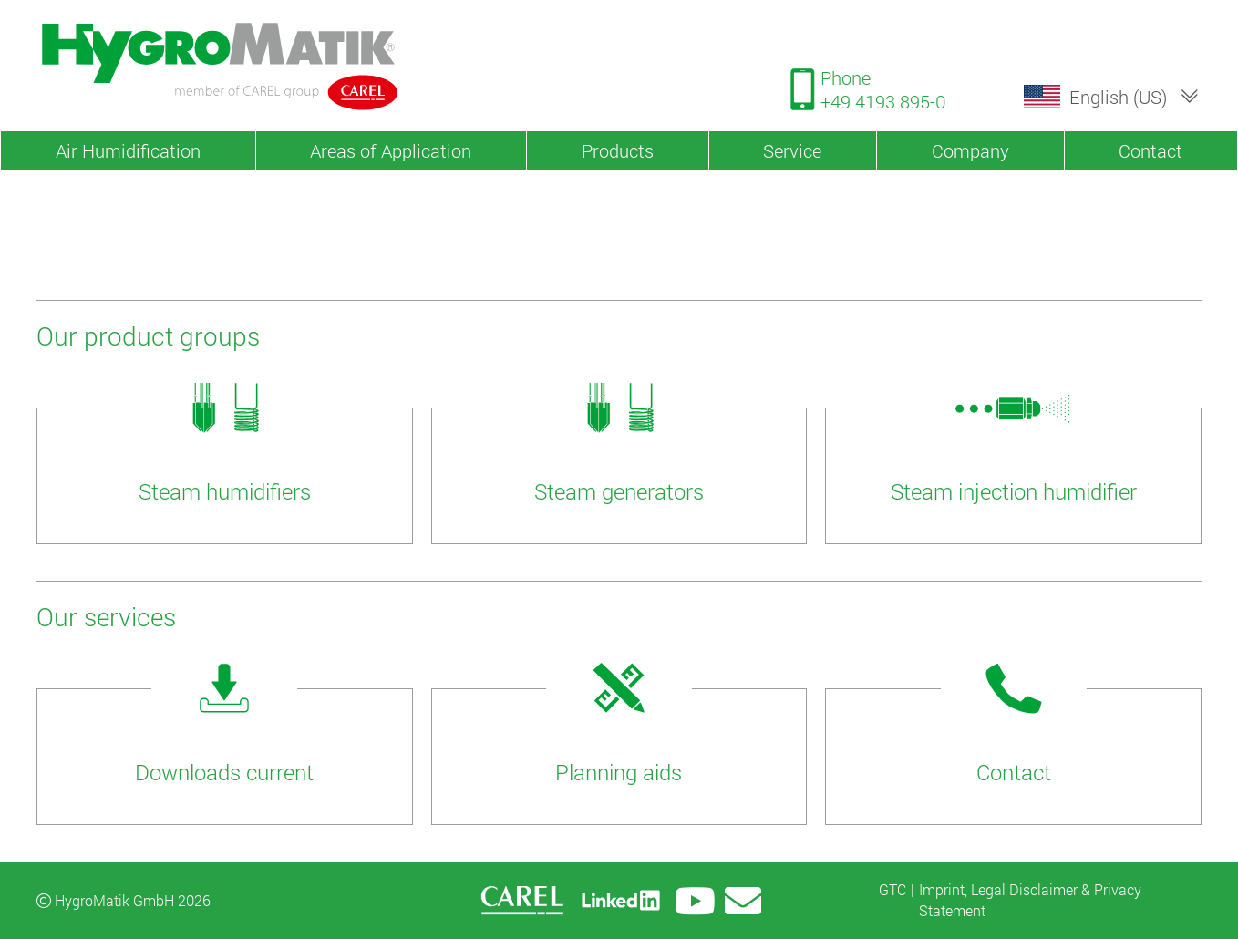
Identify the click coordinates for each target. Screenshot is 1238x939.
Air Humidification (128, 150)
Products (618, 150)
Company (970, 150)
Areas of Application (390, 150)
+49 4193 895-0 (883, 101)
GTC (892, 889)
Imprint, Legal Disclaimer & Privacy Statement (1030, 899)
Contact (1150, 150)
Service (792, 150)
